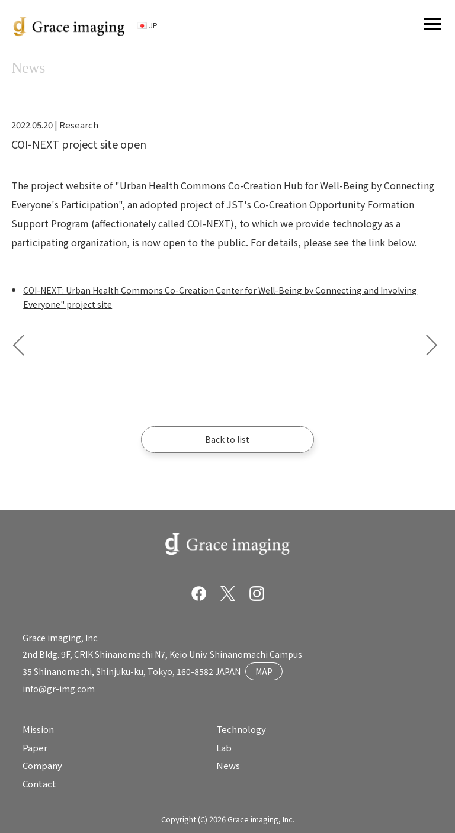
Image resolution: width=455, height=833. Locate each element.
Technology (241, 729)
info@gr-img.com (59, 688)
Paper (35, 747)
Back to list (227, 439)
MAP (264, 671)
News (228, 765)
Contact (39, 783)
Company (42, 765)
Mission (38, 729)
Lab (224, 747)
